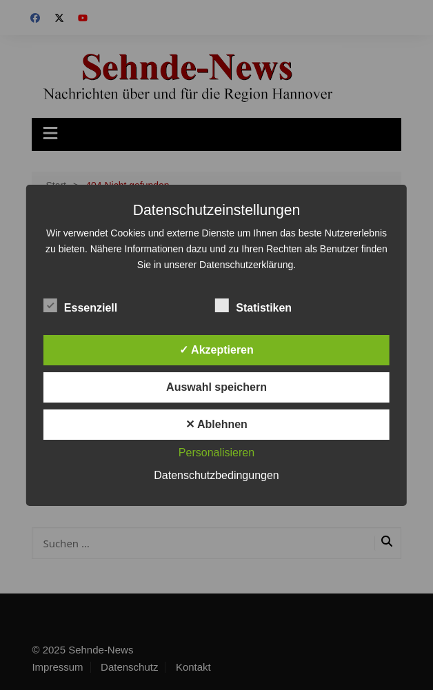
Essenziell (80, 305)
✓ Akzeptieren (216, 350)
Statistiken (253, 305)
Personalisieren (216, 452)
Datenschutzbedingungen (216, 475)
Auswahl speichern (216, 387)
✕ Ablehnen (216, 424)
